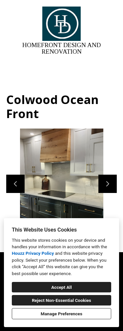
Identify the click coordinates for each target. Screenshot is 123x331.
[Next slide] (107, 184)
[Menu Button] (112, 11)
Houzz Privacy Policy (33, 253)
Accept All (61, 287)
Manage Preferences (61, 313)
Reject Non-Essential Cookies (61, 300)
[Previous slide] (15, 184)
